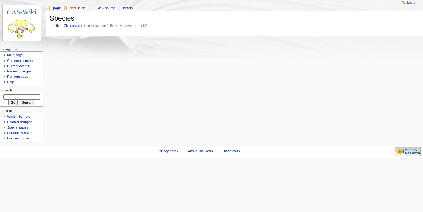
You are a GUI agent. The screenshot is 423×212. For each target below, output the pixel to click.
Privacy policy (168, 151)
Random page (17, 76)
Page (57, 8)
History (128, 8)
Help (10, 82)
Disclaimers (231, 151)
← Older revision (71, 25)
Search (7, 90)
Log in (411, 2)
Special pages (17, 127)
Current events (18, 66)
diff (56, 25)
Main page (15, 55)
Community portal (20, 60)
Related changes (19, 122)
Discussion (77, 8)
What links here (18, 116)
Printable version (19, 133)
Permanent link (18, 138)
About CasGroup (200, 151)
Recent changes (19, 71)
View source (106, 8)
